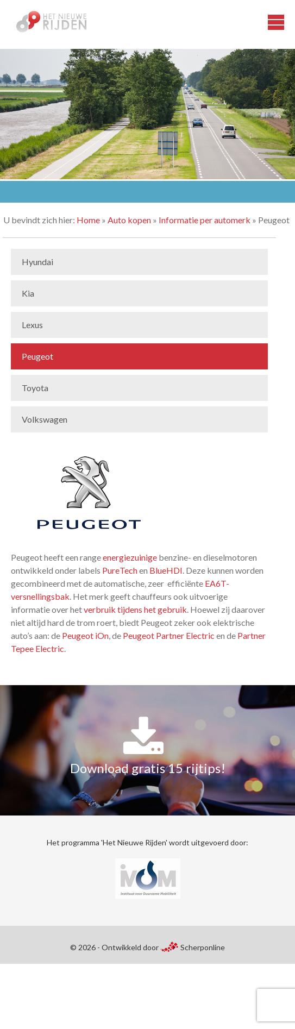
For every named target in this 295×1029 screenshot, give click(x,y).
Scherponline (192, 947)
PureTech (119, 570)
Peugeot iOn (85, 635)
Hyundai (37, 261)
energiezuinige (130, 557)
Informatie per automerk (204, 220)
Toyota (35, 387)
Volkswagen (44, 419)
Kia (28, 293)
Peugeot (37, 356)
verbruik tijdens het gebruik (135, 609)
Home (88, 220)
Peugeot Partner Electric (169, 635)
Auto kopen (129, 220)
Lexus (32, 324)
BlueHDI (166, 570)
